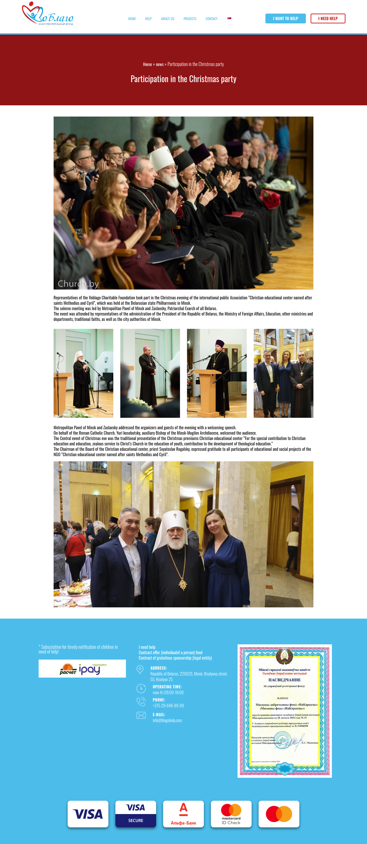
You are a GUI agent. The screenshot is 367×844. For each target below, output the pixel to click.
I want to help (285, 18)
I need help (328, 18)
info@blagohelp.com (167, 720)
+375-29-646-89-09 (168, 705)
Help (148, 18)
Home (132, 18)
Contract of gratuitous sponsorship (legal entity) (175, 658)
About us (167, 18)
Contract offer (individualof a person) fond (170, 652)
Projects (190, 18)
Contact (212, 18)
